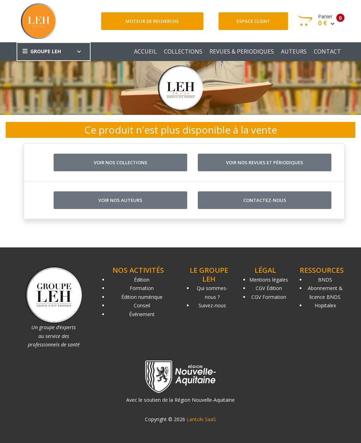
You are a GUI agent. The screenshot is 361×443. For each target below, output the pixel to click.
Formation (142, 288)
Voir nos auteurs (120, 200)
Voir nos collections (120, 162)
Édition (141, 279)
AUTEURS (294, 51)
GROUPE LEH (42, 51)
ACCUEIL (145, 51)
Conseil (142, 305)
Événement (142, 314)
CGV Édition (269, 288)
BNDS (325, 279)
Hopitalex (325, 305)
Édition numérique (142, 297)
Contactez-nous (264, 200)
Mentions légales (268, 279)
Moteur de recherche (152, 21)
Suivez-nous (212, 305)
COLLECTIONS (183, 51)
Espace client (253, 21)
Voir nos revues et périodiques (264, 162)
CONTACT (327, 51)
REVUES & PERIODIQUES (241, 51)
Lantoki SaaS (201, 419)
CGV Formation (268, 297)
